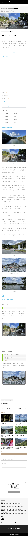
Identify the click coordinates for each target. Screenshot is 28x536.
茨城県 (4, 505)
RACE (2, 522)
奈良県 (10, 509)
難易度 (5, 101)
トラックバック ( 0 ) (14, 456)
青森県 (4, 503)
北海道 (2, 502)
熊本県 (16, 513)
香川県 (25, 510)
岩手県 (10, 503)
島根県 (19, 510)
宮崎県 (22, 513)
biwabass (6, 403)
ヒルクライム (6, 106)
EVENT (15, 522)
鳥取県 (16, 510)
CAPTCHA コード (11, 489)
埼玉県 (13, 505)
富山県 (16, 506)
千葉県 (16, 505)
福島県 (19, 503)
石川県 (19, 506)
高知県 (3, 512)
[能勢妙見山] (14, 342)
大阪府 (6, 8)
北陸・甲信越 (3, 506)
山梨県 (7, 506)
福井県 (22, 506)
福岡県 (7, 513)
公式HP (6, 360)
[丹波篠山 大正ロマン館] (14, 391)
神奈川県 (22, 505)
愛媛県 (6, 512)
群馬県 (10, 505)
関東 (2, 505)
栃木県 (7, 505)
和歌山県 (19, 509)
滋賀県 (4, 509)
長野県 (13, 506)
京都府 (3, 8)
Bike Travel (16, 8)
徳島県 (22, 510)
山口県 (13, 510)
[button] (14, 102)
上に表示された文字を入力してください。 (14, 484)
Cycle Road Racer (14, 528)
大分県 (13, 513)
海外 (2, 516)
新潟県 (10, 506)
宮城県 (16, 503)
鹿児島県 (25, 513)
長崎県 (19, 513)
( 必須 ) (4, 463)
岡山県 (7, 510)
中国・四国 (3, 510)
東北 (2, 503)
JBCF (2, 521)
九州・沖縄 (3, 513)
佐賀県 (10, 513)
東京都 (19, 505)
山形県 (13, 503)
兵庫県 (9, 8)
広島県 (10, 510)
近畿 (12, 8)
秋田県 (7, 503)
